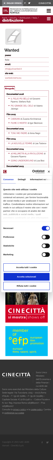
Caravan (15, 119)
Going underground (22, 161)
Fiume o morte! (19, 123)
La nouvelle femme (21, 143)
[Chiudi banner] (49, 172)
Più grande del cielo (22, 106)
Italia (35, 18)
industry (13, 18)
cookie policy (37, 409)
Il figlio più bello (20, 99)
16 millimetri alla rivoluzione (27, 153)
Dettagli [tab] (22, 179)
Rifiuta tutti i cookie (26, 286)
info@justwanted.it (13, 69)
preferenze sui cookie (14, 413)
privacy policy (19, 409)
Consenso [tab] (8, 179)
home (4, 18)
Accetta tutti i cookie (26, 267)
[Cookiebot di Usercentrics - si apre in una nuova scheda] (33, 172)
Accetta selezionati (26, 276)
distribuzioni (24, 18)
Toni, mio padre (19, 133)
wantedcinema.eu (13, 78)
